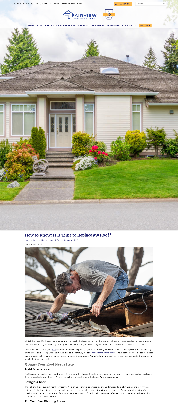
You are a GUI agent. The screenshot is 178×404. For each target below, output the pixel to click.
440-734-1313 (122, 3)
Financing (83, 25)
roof (54, 350)
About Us (130, 25)
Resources (98, 25)
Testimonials (115, 25)
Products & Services (63, 25)
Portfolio (43, 25)
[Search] (150, 4)
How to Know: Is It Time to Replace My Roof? (59, 240)
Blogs (35, 240)
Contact (145, 25)
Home (31, 25)
